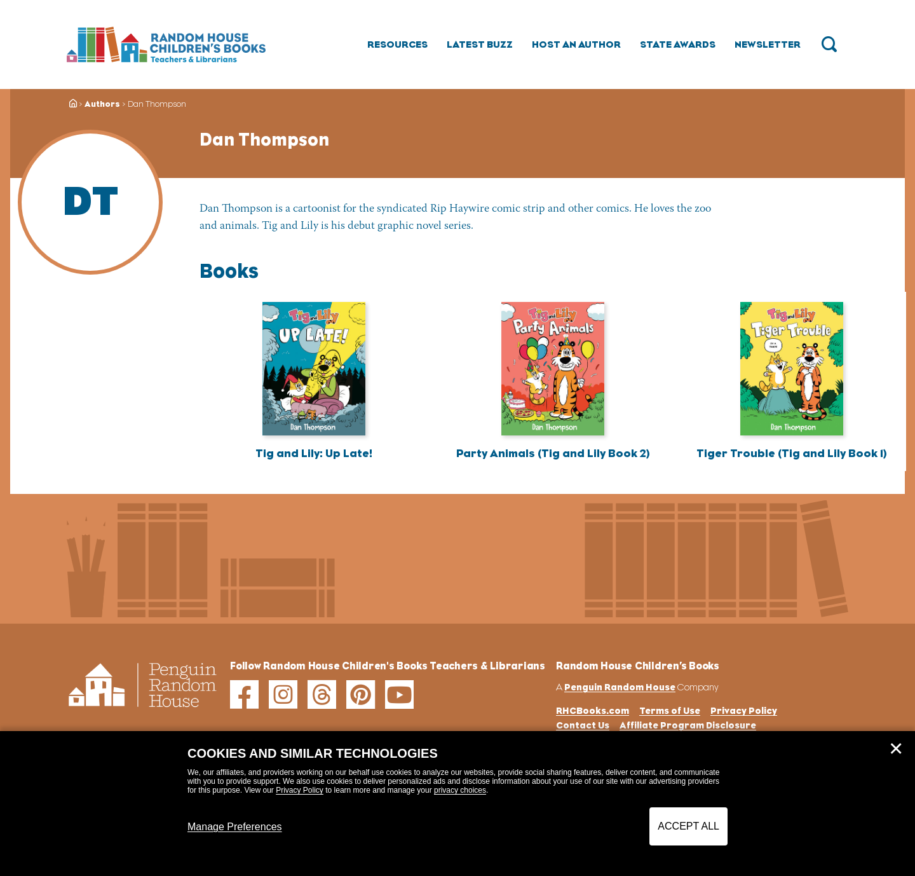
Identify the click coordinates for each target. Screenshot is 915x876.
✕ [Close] (896, 749)
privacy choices (460, 790)
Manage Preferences (234, 826)
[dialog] (457, 803)
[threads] (322, 694)
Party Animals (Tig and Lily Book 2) (553, 453)
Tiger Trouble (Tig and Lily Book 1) (791, 453)
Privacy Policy (299, 790)
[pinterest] (360, 694)
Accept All (688, 826)
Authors (102, 104)
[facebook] (244, 694)
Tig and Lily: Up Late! (313, 453)
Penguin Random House (619, 686)
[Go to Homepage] (166, 44)
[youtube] (399, 694)
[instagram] (283, 694)
